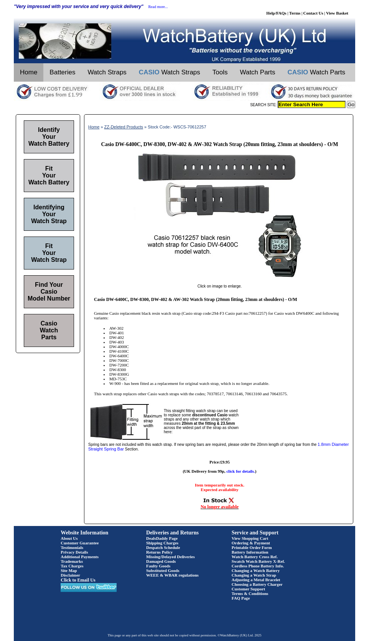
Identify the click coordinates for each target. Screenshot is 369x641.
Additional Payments (80, 556)
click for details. (240, 471)
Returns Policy (159, 552)
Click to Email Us (78, 580)
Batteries (62, 72)
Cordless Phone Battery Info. (258, 566)
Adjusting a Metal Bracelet (256, 579)
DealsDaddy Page (162, 538)
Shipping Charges (162, 543)
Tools (220, 72)
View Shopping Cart (250, 538)
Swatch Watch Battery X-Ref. (258, 561)
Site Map (69, 570)
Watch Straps (106, 72)
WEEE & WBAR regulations (172, 575)
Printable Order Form (252, 547)
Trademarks (72, 561)
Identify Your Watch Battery (48, 137)
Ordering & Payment (251, 543)
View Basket (337, 13)
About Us (69, 538)
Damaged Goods (161, 561)
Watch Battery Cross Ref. (255, 556)
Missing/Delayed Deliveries (170, 556)
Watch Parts (257, 72)
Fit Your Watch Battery (48, 175)
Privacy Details (74, 552)
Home (28, 72)
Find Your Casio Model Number (49, 291)
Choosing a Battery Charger (257, 584)
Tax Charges (72, 566)
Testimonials (72, 547)
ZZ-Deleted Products (123, 127)
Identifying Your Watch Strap (49, 214)
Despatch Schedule (163, 547)
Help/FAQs (276, 13)
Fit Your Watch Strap (49, 253)
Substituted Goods (163, 570)
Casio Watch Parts (49, 330)
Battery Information (250, 552)
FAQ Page (241, 598)
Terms (295, 13)
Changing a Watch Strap (254, 575)
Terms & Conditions (250, 593)
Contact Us (313, 13)
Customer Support (248, 589)
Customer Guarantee (80, 543)
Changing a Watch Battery (256, 570)
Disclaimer (70, 575)
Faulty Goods (158, 566)
